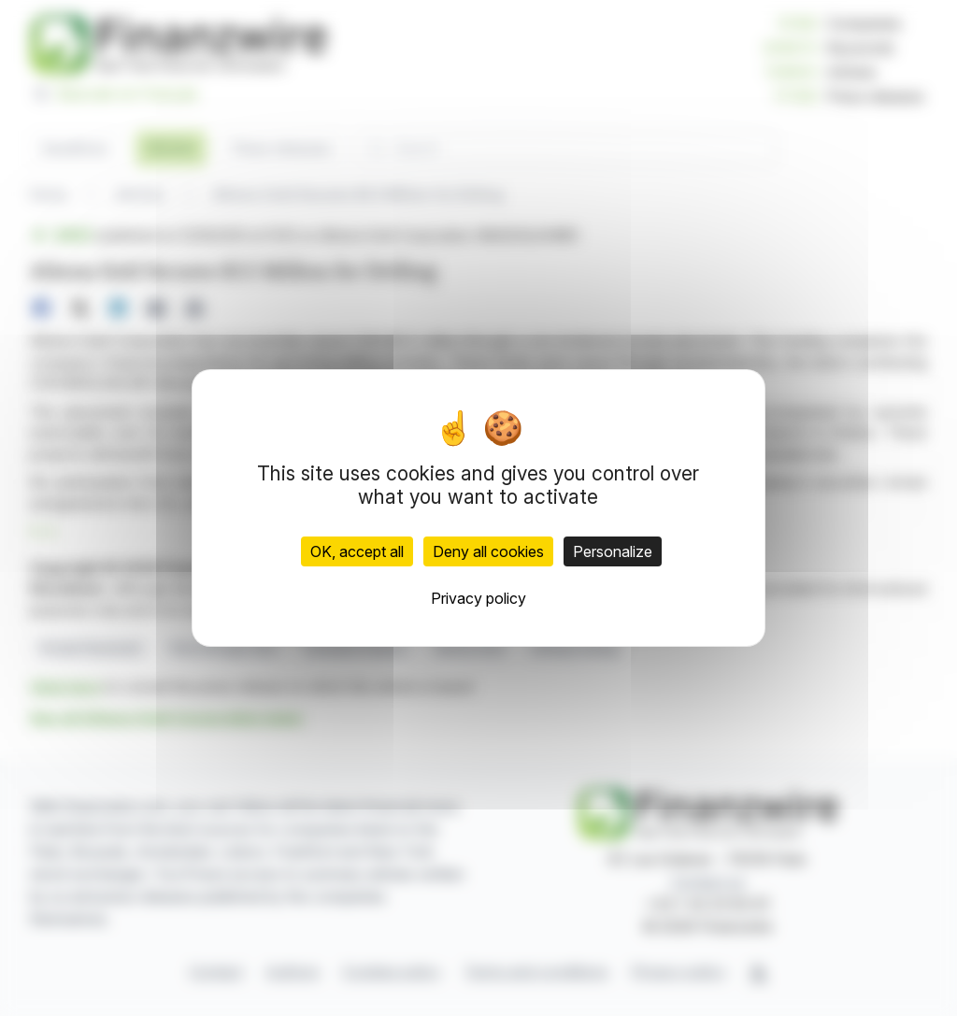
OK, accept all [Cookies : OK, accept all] (357, 551)
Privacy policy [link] (478, 598)
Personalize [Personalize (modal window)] (612, 551)
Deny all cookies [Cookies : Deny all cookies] (488, 551)
